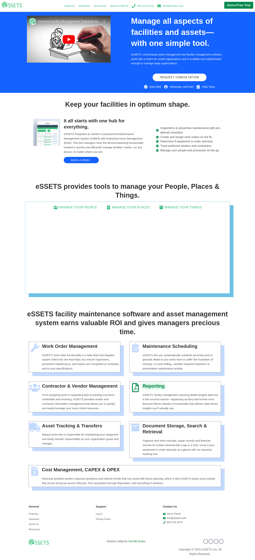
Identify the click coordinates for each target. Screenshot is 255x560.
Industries (84, 5)
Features (69, 5)
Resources (100, 5)
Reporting (154, 386)
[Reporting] (135, 387)
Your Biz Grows (136, 542)
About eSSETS (119, 5)
